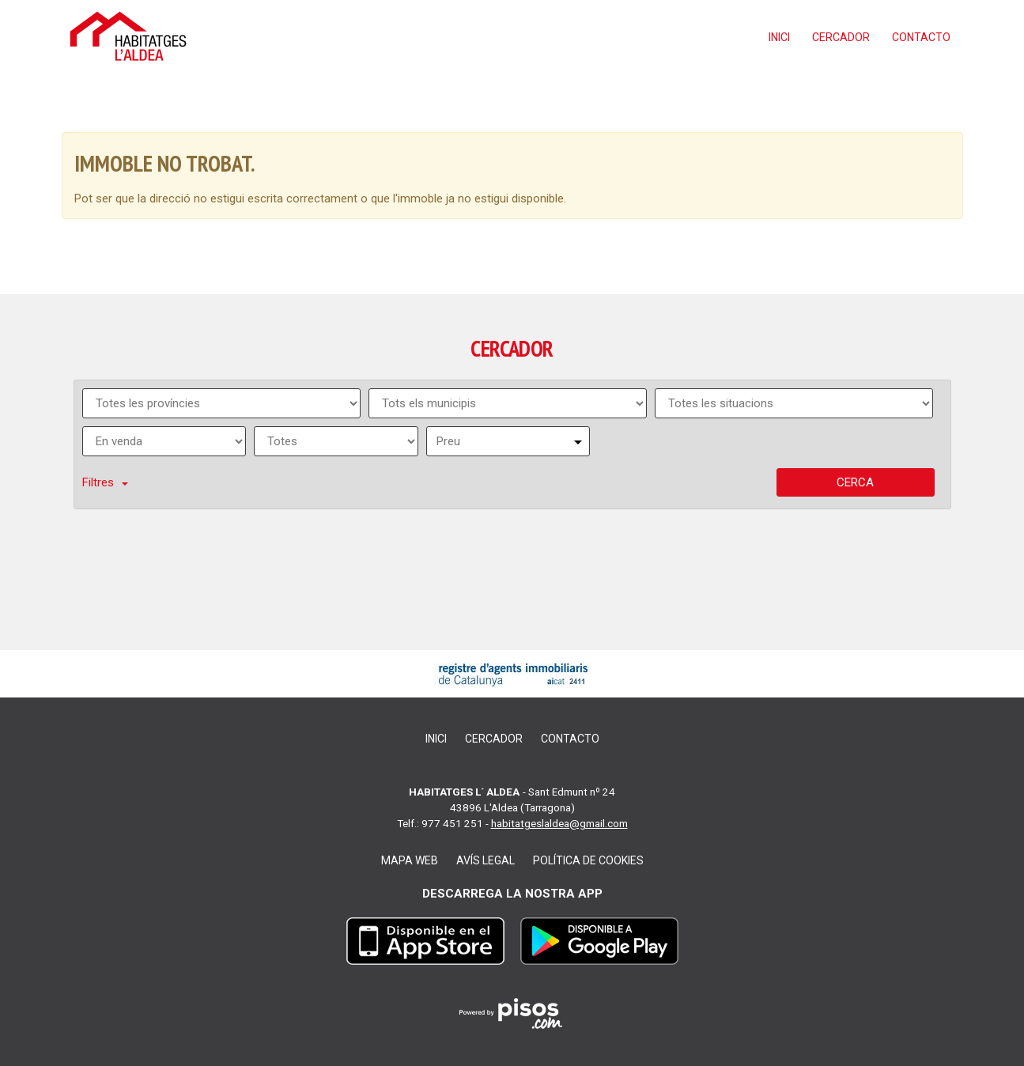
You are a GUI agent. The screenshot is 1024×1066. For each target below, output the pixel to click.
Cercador (841, 37)
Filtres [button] (105, 482)
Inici (779, 37)
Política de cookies (588, 860)
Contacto (921, 37)
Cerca (855, 482)
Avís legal (485, 860)
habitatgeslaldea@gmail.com (559, 823)
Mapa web (409, 860)
